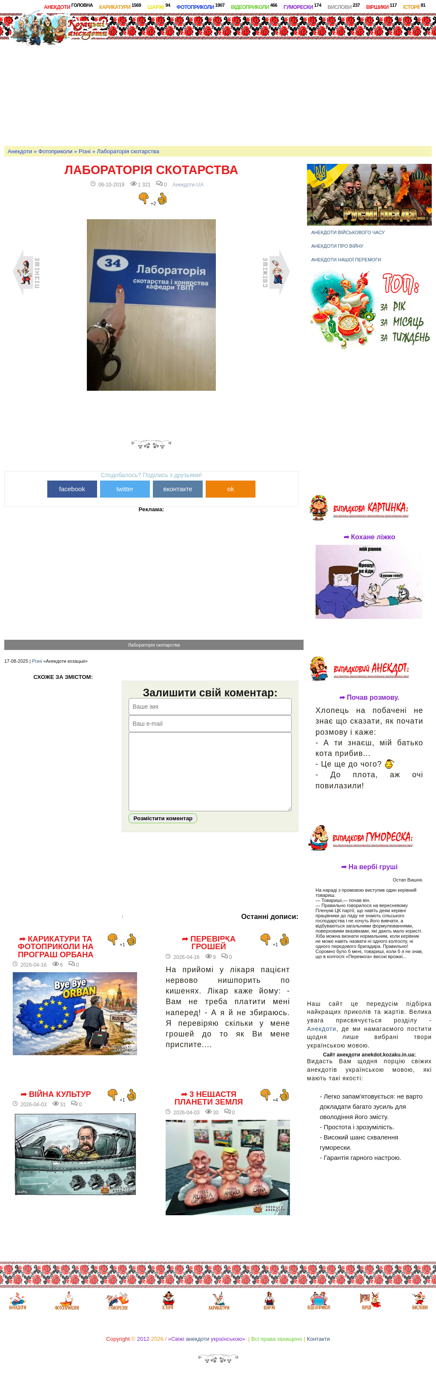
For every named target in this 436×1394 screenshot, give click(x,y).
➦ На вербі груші (369, 867)
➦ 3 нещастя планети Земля (209, 1111)
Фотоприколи (201, 6)
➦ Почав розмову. (369, 697)
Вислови (343, 6)
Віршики (381, 6)
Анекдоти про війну (337, 246)
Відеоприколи (254, 6)
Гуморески (302, 6)
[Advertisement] (284, 78)
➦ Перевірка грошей (208, 956)
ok (230, 488)
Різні (85, 151)
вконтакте (178, 488)
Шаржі (158, 6)
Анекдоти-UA (188, 185)
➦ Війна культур (55, 1107)
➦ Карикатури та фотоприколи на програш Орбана (56, 959)
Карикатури (120, 6)
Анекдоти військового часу (348, 232)
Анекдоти (68, 6)
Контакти (318, 1351)
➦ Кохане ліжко (369, 537)
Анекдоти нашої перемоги (346, 259)
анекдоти (197, 1351)
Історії (414, 6)
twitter (124, 488)
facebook (72, 488)
